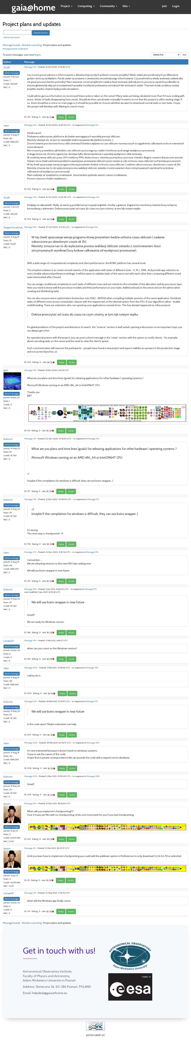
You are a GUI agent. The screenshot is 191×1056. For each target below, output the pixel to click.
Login (175, 6)
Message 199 (30, 640)
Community (108, 6)
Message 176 (30, 370)
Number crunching (32, 45)
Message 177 (30, 438)
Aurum (7, 803)
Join (164, 6)
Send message (12, 73)
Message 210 (30, 803)
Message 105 (30, 227)
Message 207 (30, 701)
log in (38, 54)
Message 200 (30, 667)
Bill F (6, 370)
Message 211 (30, 848)
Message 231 (30, 893)
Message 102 (30, 125)
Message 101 (30, 67)
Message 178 (30, 499)
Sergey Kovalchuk (13, 227)
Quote (71, 117)
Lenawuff (9, 640)
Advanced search (12, 37)
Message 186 (30, 589)
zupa (6, 125)
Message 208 (30, 743)
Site (126, 6)
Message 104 (30, 197)
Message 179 (30, 552)
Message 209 (30, 776)
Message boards (11, 45)
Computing (86, 6)
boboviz (8, 439)
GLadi (7, 67)
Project (66, 6)
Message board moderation (15, 49)
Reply (61, 117)
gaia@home (33, 6)
